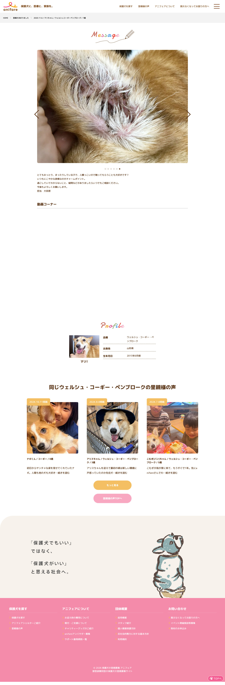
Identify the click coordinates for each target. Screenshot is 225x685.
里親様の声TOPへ (112, 498)
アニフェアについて (165, 6)
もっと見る (112, 485)
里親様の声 (143, 6)
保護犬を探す (126, 6)
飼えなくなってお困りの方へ (194, 6)
